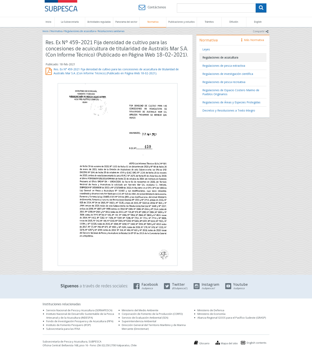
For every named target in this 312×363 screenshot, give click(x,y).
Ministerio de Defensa (210, 310)
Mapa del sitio (229, 343)
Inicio (48, 22)
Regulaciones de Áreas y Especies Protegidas (231, 102)
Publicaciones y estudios (181, 22)
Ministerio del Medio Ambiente (140, 310)
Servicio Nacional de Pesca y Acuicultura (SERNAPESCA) (79, 310)
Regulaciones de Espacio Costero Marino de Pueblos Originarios (230, 92)
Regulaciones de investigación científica (227, 74)
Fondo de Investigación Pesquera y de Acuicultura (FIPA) (79, 321)
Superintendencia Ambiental (139, 321)
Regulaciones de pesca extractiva (223, 66)
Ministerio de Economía (211, 314)
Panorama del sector (126, 22)
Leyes (206, 49)
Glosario (204, 343)
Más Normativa (252, 40)
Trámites (209, 22)
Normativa (152, 22)
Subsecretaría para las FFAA (63, 329)
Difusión (233, 22)
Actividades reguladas (99, 22)
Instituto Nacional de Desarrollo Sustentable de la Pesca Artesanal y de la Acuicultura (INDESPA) (80, 315)
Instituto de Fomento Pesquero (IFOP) (68, 325)
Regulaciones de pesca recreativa (223, 82)
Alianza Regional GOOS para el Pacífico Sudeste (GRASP (231, 317)
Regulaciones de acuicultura (80, 31)
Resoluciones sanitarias (111, 31)
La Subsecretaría (70, 22)
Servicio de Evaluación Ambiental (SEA (145, 317)
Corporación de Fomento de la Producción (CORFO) (152, 314)
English (258, 22)
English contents (256, 342)
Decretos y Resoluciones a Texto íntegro (228, 110)
